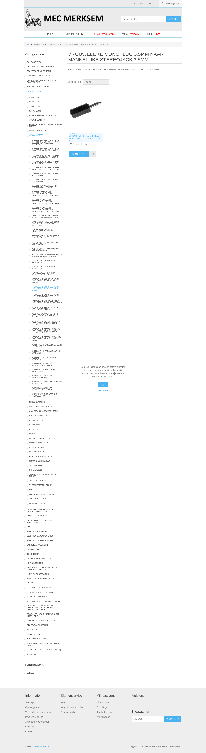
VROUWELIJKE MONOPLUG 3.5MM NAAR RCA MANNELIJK (45, 296)
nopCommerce (42, 746)
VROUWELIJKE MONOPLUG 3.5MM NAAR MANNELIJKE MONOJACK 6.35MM (45, 281)
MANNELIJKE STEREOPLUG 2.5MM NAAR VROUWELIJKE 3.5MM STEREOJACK (45, 223)
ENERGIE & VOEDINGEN (37, 545)
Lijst (180, 82)
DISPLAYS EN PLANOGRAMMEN (40, 67)
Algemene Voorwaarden (37, 722)
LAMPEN (30, 583)
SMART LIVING (33, 630)
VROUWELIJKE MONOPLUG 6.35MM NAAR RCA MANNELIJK (46, 308)
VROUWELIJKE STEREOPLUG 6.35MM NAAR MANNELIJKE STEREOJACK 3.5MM (46, 339)
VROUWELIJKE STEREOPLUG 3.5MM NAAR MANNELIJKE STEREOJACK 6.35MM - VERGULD (46, 331)
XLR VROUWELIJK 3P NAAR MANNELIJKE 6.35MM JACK (42, 376)
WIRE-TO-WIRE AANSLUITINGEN (41, 494)
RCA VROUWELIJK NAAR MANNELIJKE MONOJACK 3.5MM (47, 243)
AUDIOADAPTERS (53, 44)
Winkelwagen (103, 717)
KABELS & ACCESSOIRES (38, 574)
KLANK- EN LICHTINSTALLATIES (40, 579)
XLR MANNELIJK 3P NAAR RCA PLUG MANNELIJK (46, 352)
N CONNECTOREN (36, 447)
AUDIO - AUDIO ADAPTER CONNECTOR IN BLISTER (45, 125)
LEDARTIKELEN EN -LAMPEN (39, 588)
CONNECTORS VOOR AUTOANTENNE (44, 411)
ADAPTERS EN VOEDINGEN (39, 71)
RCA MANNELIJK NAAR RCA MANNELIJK (42, 231)
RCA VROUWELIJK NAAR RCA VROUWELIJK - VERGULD (43, 274)
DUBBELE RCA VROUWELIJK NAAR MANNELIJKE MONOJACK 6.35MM (45, 156)
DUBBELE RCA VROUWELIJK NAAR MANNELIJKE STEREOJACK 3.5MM (45, 162)
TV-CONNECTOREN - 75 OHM (40, 485)
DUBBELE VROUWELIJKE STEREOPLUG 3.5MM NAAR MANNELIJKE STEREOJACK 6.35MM (45, 201)
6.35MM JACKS (35, 111)
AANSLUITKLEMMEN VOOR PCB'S (42, 115)
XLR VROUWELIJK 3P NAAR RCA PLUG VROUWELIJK (47, 383)
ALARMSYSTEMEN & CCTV (38, 76)
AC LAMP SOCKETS (37, 120)
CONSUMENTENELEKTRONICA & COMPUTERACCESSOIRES (41, 510)
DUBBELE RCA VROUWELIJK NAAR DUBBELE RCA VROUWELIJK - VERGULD (45, 143)
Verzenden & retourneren (38, 712)
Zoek (63, 702)
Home (49, 34)
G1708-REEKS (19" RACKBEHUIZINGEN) (44, 650)
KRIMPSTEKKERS (36, 434)
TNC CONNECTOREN (37, 481)
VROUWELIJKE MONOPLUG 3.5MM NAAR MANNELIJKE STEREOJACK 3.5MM (45, 288)
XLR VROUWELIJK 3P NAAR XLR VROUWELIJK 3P (44, 395)
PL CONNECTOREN (36, 452)
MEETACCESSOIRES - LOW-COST (42, 438)
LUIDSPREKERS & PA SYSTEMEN (41, 592)
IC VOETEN (33, 429)
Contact (29, 731)
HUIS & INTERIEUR (35, 563)
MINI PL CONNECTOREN (38, 443)
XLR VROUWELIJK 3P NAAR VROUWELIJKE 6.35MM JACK (43, 389)
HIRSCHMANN (34, 425)
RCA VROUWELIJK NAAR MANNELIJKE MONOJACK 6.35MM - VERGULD (47, 255)
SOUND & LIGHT (34, 634)
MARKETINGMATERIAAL (37, 597)
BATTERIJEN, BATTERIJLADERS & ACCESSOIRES (41, 81)
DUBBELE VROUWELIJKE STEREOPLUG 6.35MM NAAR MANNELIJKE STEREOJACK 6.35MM (45, 209)
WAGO (31, 490)
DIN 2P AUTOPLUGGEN (38, 416)
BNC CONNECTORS (37, 402)
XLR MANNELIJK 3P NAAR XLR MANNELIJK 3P (43, 370)
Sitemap (29, 702)
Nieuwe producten (103, 34)
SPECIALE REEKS (36, 465)
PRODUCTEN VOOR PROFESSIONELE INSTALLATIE (43, 615)
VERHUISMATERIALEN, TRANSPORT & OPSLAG (43, 644)
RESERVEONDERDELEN (37, 625)
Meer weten (103, 390)
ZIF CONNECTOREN (37, 503)
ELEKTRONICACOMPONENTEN (40, 536)
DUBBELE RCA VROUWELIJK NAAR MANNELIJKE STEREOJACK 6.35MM (45, 168)
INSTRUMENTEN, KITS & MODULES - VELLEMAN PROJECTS (42, 568)
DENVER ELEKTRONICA (37, 516)
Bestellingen (103, 707)
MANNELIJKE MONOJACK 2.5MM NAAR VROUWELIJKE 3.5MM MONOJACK (47, 217)
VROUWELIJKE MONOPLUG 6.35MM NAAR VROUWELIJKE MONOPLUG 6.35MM (46, 315)
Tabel (174, 82)
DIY (28, 527)
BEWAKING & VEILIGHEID (38, 87)
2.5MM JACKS (34, 97)
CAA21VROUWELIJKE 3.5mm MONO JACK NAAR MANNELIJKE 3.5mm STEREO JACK (85, 137)
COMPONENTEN (72, 34)
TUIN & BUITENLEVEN (36, 639)
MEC (130, 34)
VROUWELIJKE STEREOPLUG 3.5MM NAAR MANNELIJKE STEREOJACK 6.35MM (46, 323)
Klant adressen (104, 712)
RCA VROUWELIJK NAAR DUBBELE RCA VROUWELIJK (45, 237)
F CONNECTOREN (36, 420)
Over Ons (30, 726)
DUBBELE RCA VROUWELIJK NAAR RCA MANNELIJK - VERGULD (45, 187)
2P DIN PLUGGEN (36, 102)
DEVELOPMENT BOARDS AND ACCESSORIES (39, 521)
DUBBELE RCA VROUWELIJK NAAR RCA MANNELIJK (45, 174)
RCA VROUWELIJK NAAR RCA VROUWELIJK (43, 261)
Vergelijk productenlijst (72, 707)
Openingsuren (32, 707)
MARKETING (32, 654)
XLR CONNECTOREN (37, 499)
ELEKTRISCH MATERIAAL (38, 531)
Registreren (139, 3)
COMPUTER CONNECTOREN (40, 407)
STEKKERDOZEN (36, 470)
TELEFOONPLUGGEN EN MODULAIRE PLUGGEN (44, 475)
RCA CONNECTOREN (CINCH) (40, 456)
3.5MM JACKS (34, 106)
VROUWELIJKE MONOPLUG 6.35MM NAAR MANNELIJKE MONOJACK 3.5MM (47, 302)
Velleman (30, 673)
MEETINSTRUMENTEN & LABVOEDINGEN (44, 601)
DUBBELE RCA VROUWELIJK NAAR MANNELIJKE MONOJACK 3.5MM (45, 150)
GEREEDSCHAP (33, 549)
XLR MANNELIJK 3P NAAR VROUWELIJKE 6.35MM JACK (43, 364)
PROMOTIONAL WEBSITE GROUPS (42, 621)
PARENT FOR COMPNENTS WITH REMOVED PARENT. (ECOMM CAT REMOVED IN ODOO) (41, 608)
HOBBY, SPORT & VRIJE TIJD (39, 558)
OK (103, 385)
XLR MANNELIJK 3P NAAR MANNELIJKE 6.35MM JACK (47, 346)
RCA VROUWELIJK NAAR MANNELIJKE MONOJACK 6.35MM (47, 249)
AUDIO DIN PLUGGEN (37, 131)
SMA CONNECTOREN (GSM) (40, 461)
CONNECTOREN (39, 44)
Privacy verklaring (34, 717)
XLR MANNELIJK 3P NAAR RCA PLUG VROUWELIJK (46, 358)
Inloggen (152, 3)
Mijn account (103, 702)
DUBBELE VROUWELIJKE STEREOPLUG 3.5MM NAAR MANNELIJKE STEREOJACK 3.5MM (45, 194)
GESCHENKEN (33, 554)
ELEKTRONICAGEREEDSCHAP (40, 540)
